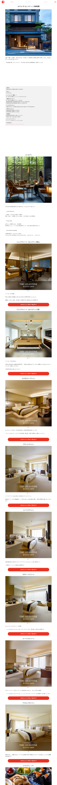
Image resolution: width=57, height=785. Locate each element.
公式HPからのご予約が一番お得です (28, 304)
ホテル (12, 1)
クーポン (45, 1)
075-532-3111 (9, 92)
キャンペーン (28, 1)
